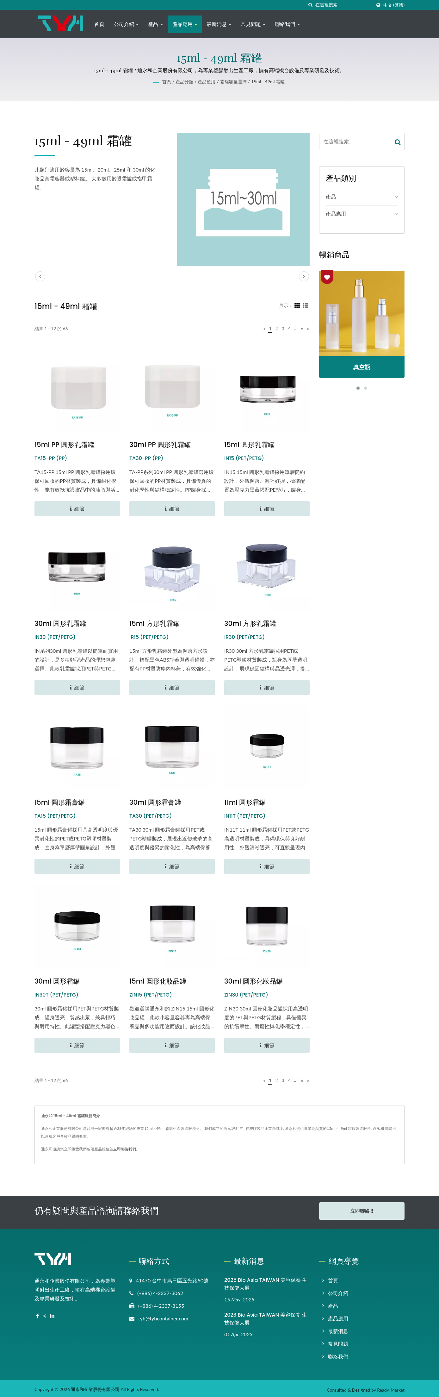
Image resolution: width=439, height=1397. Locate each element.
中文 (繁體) (394, 5)
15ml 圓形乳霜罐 (249, 444)
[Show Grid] (297, 305)
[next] (304, 276)
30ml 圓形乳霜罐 (60, 623)
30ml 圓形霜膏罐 (155, 802)
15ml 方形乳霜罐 (154, 623)
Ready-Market (391, 1387)
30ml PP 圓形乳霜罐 (160, 444)
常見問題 (253, 24)
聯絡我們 (287, 24)
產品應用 (184, 24)
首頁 (99, 24)
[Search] (343, 5)
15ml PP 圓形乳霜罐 (64, 444)
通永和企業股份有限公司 (95, 1386)
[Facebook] (37, 1313)
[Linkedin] (52, 1313)
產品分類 (184, 81)
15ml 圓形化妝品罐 (157, 981)
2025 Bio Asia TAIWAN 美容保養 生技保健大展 (265, 1281)
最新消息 (219, 24)
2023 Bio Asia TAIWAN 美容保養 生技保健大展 (265, 1316)
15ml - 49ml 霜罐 (268, 81)
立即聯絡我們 (124, 1149)
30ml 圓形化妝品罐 (253, 981)
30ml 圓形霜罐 (57, 981)
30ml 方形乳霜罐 (250, 623)
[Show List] (305, 305)
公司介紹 (126, 24)
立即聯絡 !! (361, 1211)
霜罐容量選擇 (233, 81)
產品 (155, 24)
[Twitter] (44, 1313)
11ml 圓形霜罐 (245, 802)
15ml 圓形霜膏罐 (59, 802)
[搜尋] (310, 5)
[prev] (40, 276)
